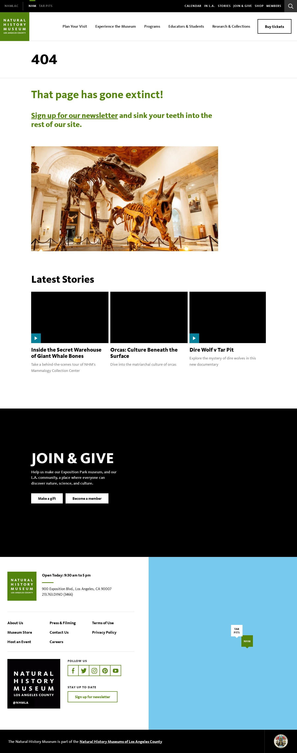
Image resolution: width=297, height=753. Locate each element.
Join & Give (242, 6)
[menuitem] (11, 6)
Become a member (87, 506)
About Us (15, 622)
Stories (224, 6)
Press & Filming (63, 622)
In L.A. (209, 6)
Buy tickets (274, 26)
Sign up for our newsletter (74, 115)
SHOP (259, 6)
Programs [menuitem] (152, 26)
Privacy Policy (104, 632)
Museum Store (19, 632)
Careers (56, 641)
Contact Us (59, 632)
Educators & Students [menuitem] (186, 26)
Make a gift (47, 506)
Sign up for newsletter (92, 696)
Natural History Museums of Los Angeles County (121, 741)
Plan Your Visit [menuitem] (75, 26)
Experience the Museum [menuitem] (115, 26)
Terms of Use (103, 622)
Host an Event (19, 641)
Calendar (193, 6)
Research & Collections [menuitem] (231, 26)
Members (273, 6)
